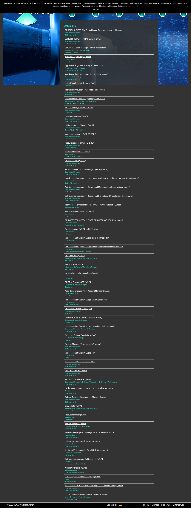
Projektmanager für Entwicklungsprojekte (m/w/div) (86, 169)
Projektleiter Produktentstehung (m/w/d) (81, 273)
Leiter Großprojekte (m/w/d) (76, 116)
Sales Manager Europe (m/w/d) (78, 57)
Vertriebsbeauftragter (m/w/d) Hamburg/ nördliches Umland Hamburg (94, 247)
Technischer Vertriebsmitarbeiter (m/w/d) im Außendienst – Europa (93, 205)
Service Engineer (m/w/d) (75, 424)
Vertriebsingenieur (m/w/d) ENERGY (80, 134)
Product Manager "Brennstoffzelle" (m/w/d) (83, 344)
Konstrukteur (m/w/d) (74, 264)
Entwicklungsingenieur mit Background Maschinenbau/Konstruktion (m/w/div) (97, 187)
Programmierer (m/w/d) (75, 255)
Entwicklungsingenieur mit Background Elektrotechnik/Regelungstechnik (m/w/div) (99, 196)
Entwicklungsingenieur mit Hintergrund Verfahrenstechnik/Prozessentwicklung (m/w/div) (102, 178)
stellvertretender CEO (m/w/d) (77, 152)
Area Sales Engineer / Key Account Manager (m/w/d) (87, 291)
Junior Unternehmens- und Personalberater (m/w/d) (87, 494)
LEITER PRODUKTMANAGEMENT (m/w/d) (83, 39)
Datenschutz (178, 505)
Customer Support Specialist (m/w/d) (80, 335)
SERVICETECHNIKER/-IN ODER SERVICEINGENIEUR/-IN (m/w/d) (94, 220)
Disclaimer (165, 505)
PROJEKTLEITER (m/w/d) (76, 370)
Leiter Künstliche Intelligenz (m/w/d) (80, 83)
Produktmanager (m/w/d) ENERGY (80, 143)
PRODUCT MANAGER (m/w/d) (78, 379)
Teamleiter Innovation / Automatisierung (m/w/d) (85, 90)
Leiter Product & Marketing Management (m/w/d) (85, 99)
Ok (94, 10)
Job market (112, 505)
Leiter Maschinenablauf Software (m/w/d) (82, 441)
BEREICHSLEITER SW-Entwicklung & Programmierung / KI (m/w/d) (94, 30)
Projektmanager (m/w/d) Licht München (81, 229)
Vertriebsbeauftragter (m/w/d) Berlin (80, 211)
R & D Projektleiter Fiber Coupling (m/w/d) (83, 477)
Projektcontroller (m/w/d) (75, 160)
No (98, 10)
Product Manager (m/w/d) (76, 415)
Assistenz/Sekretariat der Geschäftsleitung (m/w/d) (86, 450)
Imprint (146, 505)
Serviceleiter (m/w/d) (73, 406)
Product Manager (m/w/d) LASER (79, 107)
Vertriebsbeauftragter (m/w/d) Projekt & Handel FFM (87, 238)
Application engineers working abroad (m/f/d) (84, 65)
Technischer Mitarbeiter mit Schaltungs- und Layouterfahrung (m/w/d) (94, 485)
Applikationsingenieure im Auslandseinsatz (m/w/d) (86, 74)
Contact (155, 505)
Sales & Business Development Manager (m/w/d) (86, 397)
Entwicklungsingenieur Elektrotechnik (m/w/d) (84, 459)
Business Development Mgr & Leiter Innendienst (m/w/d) (89, 388)
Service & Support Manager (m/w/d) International (85, 48)
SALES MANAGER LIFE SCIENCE (80, 362)
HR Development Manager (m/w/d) (79, 125)
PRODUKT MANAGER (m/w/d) (78, 282)
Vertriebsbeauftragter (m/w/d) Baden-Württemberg (86, 300)
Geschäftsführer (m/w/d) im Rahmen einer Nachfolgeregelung (91, 326)
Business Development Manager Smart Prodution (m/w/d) (89, 432)
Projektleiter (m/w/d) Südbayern (78, 309)
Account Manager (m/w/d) (76, 468)
